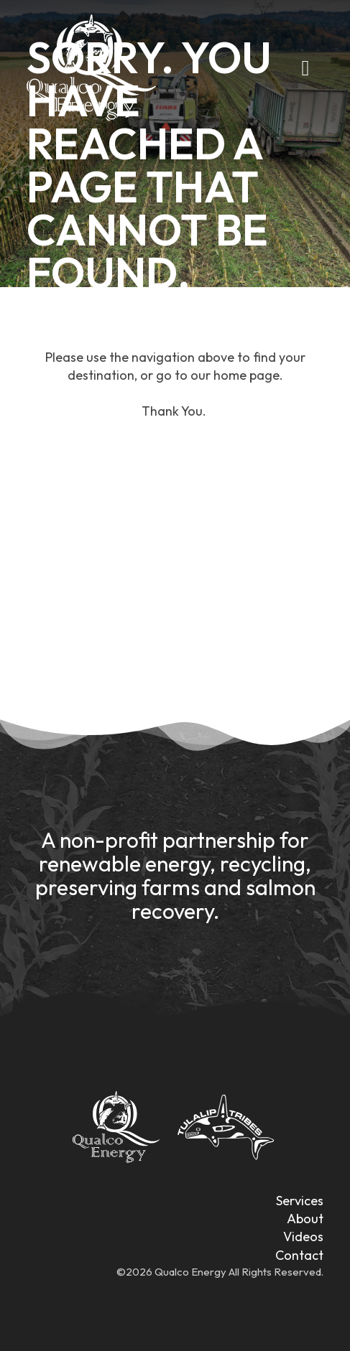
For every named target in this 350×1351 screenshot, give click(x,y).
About (305, 1218)
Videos (303, 1236)
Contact (299, 1255)
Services (299, 1200)
